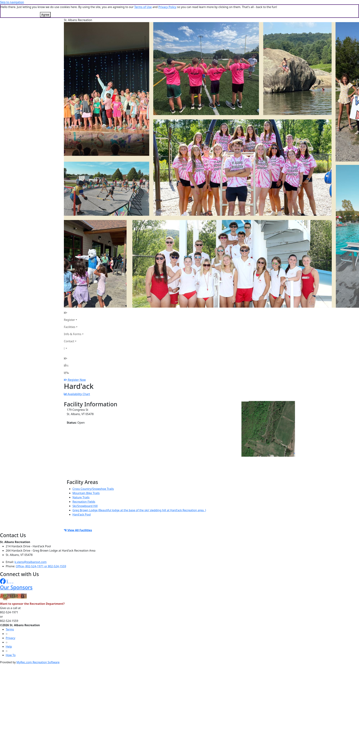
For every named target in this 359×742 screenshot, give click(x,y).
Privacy (10, 638)
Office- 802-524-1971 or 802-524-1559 (41, 566)
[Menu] (66, 372)
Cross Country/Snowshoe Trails (93, 489)
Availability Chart (77, 394)
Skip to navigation (12, 2)
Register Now (77, 380)
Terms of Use (143, 7)
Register (69, 320)
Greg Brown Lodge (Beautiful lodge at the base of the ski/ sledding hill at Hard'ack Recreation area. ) (139, 510)
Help (9, 646)
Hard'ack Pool (81, 514)
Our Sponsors (16, 587)
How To (11, 655)
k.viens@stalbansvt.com (31, 562)
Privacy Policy (167, 7)
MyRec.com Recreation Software (37, 662)
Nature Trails (81, 497)
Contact (69, 341)
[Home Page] (74, 312)
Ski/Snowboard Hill (85, 506)
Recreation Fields (83, 502)
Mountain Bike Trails (86, 493)
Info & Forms (72, 334)
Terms (10, 629)
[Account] (74, 348)
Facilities (69, 327)
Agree (45, 15)
